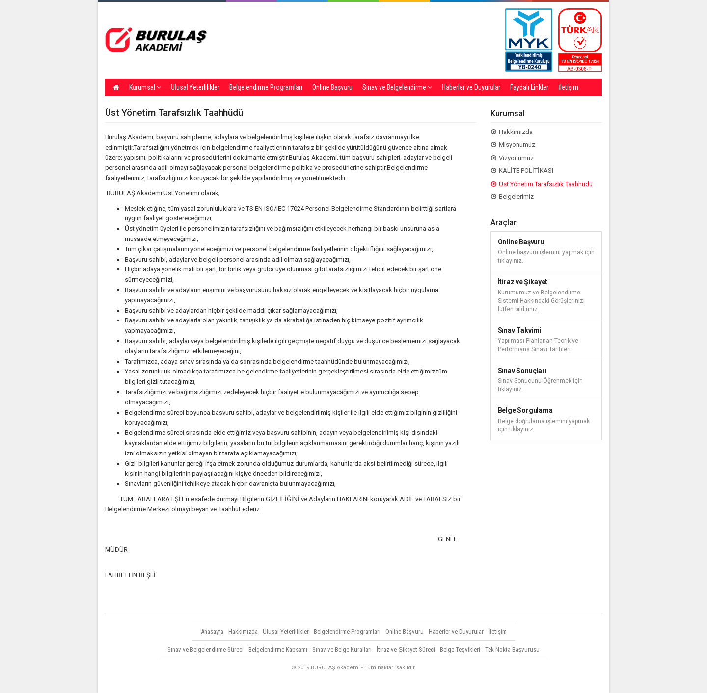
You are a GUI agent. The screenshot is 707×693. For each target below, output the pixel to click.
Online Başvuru (332, 87)
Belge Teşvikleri (460, 649)
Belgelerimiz (516, 196)
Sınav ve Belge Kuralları (342, 649)
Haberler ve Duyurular (471, 87)
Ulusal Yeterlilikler (195, 87)
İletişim (568, 87)
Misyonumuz (517, 144)
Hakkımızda (516, 131)
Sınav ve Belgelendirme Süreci (205, 649)
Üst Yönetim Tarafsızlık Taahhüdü (546, 183)
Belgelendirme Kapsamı (277, 649)
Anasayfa (212, 631)
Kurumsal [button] (145, 87)
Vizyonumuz (516, 157)
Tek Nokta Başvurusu (512, 649)
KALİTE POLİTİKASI (526, 170)
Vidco (584, 680)
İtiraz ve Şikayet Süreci (406, 649)
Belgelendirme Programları (265, 87)
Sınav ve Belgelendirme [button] (397, 87)
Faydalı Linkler (529, 87)
